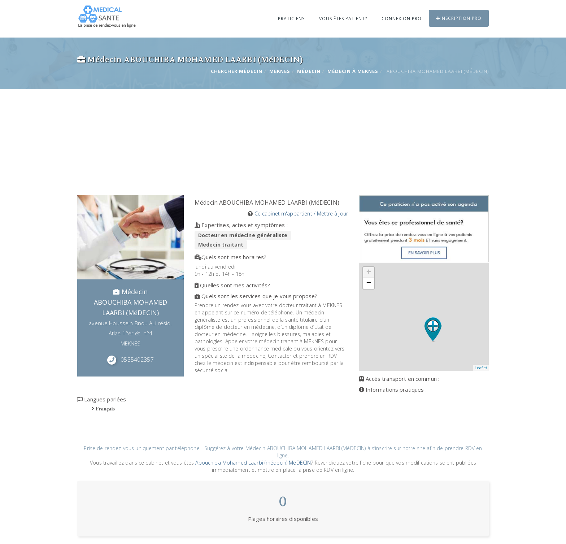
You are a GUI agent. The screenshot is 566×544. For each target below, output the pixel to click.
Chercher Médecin (236, 71)
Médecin (309, 71)
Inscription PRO (459, 18)
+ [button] (368, 272)
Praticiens (291, 19)
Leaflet (481, 368)
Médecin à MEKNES (352, 71)
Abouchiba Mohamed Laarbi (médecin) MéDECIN (253, 462)
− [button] (368, 283)
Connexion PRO (402, 19)
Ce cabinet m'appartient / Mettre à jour (301, 213)
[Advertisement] (283, 140)
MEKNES (279, 71)
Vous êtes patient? (343, 19)
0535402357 (137, 360)
